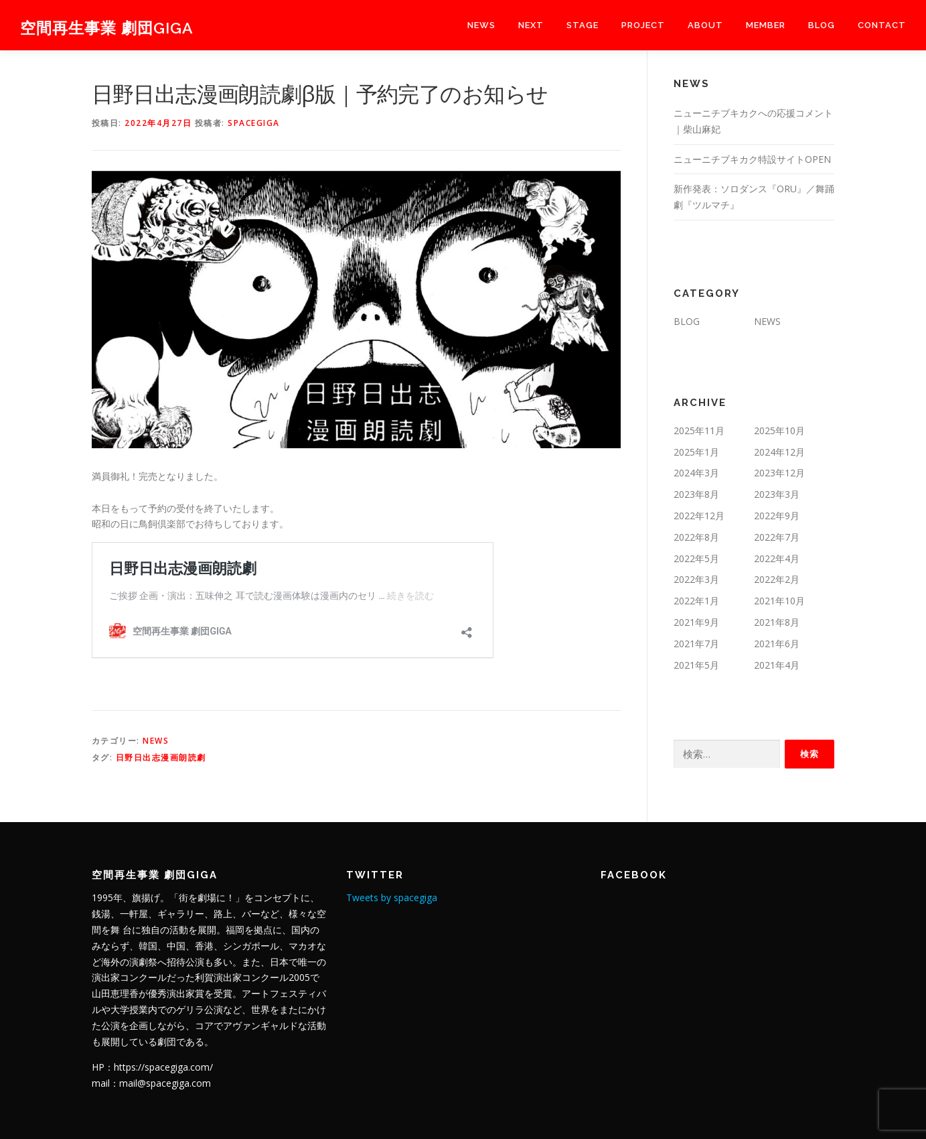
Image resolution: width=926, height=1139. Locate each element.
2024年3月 (696, 472)
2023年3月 (776, 494)
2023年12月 (779, 472)
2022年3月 (696, 579)
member (765, 25)
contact (882, 25)
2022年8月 (696, 537)
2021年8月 (776, 622)
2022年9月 (776, 515)
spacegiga (254, 123)
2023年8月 (696, 494)
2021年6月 (776, 643)
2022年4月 (776, 558)
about (705, 25)
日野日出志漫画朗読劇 (161, 757)
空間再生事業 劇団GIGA (107, 27)
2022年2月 (776, 579)
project (643, 25)
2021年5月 (696, 665)
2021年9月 (696, 622)
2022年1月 (696, 600)
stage (582, 25)
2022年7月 (776, 537)
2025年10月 (779, 430)
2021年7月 (696, 643)
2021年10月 (779, 600)
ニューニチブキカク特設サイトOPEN (752, 159)
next (531, 25)
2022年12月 (699, 515)
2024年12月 (779, 452)
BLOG (821, 25)
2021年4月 (776, 665)
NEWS (481, 25)
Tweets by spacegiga (391, 897)
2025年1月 (696, 452)
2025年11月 (699, 430)
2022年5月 (696, 558)
